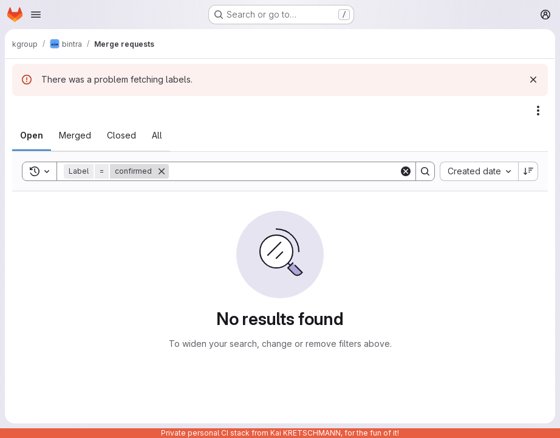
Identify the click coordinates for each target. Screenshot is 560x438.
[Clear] (405, 171)
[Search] (284, 171)
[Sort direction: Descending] (528, 171)
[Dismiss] (533, 79)
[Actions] (538, 110)
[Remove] (161, 171)
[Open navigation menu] (36, 14)
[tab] (31, 135)
